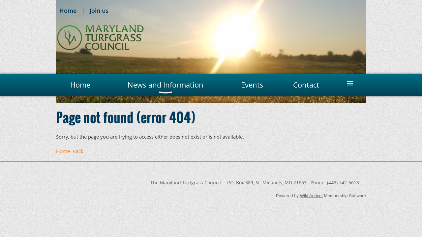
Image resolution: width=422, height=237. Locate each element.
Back (78, 151)
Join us (99, 10)
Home (67, 10)
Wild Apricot (311, 195)
